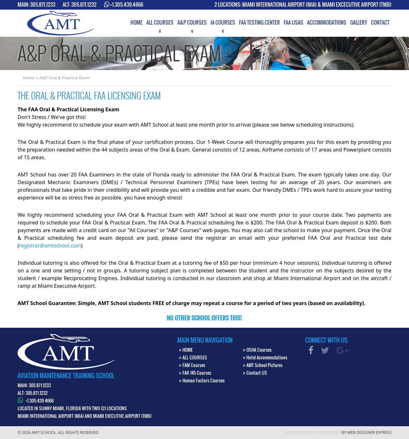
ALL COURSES (193, 357)
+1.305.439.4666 (126, 4)
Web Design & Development (313, 432)
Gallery (358, 22)
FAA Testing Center (259, 22)
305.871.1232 (83, 4)
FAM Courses (192, 365)
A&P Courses (192, 22)
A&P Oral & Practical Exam (65, 78)
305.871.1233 (42, 4)
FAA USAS (293, 22)
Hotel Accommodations (265, 357)
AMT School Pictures (262, 365)
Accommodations (326, 22)
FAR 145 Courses (195, 372)
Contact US (255, 372)
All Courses (160, 22)
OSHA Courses (257, 349)
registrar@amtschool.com (50, 245)
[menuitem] (136, 22)
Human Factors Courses (202, 380)
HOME (186, 349)
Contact (380, 22)
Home (136, 22)
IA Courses (223, 22)
